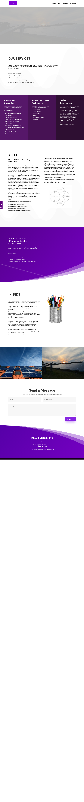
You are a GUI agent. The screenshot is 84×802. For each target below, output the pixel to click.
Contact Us (72, 3)
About (59, 3)
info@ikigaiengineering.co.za (42, 774)
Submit (70, 748)
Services (65, 3)
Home (54, 3)
